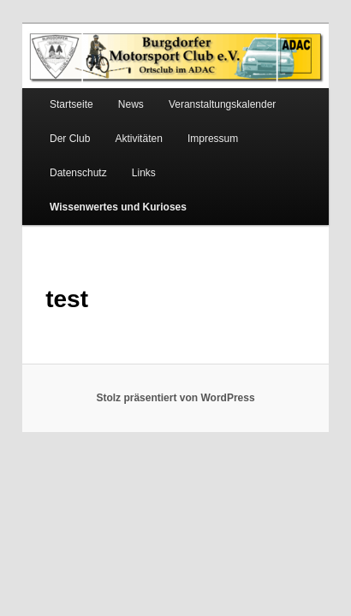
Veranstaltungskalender (203, 90)
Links (43, 158)
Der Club (51, 124)
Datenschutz (272, 124)
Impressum (194, 124)
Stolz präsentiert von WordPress (175, 349)
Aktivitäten (119, 124)
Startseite (52, 90)
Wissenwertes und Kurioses (148, 158)
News (112, 90)
